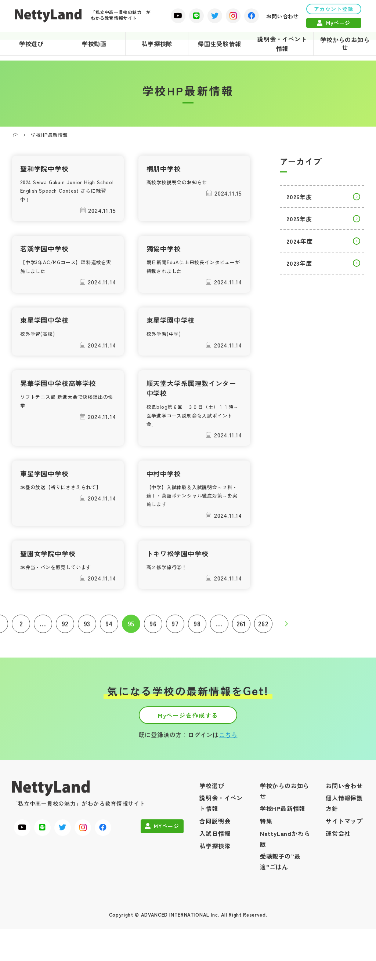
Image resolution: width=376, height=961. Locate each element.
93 (87, 643)
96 (153, 643)
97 (175, 643)
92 (65, 643)
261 (241, 643)
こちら (228, 766)
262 (263, 643)
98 (197, 643)
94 (109, 643)
